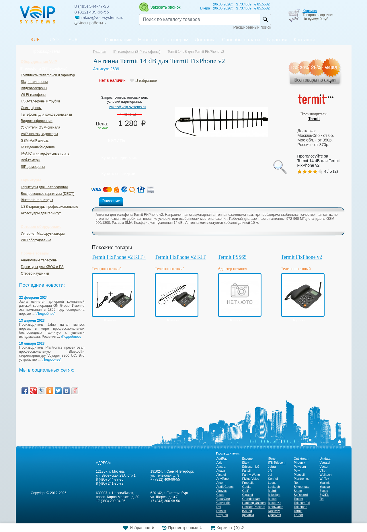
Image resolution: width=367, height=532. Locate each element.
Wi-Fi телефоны (33, 95)
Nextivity (274, 510)
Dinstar (221, 510)
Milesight (274, 494)
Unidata (325, 458)
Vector (324, 466)
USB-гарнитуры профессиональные (49, 207)
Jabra (272, 466)
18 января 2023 (32, 343)
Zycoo (324, 490)
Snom (298, 490)
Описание (111, 201)
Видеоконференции (37, 121)
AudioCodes (225, 486)
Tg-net (298, 515)
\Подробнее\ (45, 314)
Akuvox (221, 490)
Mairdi (272, 490)
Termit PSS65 (232, 257)
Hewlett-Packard (254, 506)
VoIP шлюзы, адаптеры (39, 134)
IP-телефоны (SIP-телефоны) (43, 69)
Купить (116, 140)
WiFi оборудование (36, 240)
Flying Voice (250, 478)
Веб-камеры (30, 160)
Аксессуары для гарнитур (41, 213)
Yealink (325, 482)
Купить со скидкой (118, 173)
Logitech (274, 486)
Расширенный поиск (252, 27)
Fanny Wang (251, 474)
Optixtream (301, 458)
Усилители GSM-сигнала (40, 127)
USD (54, 39)
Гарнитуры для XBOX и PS (42, 267)
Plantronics (301, 478)
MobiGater (275, 506)
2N (322, 498)
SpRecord (301, 494)
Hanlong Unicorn (254, 502)
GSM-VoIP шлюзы (35, 141)
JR (270, 470)
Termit (314, 119)
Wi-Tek (324, 478)
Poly (297, 470)
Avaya (220, 470)
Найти (265, 19)
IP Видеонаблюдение (38, 147)
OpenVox (274, 515)
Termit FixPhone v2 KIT (180, 257)
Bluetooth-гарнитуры (37, 200)
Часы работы (90, 23)
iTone (272, 458)
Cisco (220, 494)
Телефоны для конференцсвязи (46, 114)
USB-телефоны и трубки (40, 101)
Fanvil (246, 470)
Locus (272, 482)
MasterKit (274, 502)
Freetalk (248, 482)
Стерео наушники (35, 273)
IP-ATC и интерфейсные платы (45, 154)
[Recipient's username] (199, 19)
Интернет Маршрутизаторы (43, 234)
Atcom (220, 482)
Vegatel (325, 462)
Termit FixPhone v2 (301, 257)
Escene (247, 458)
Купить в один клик (119, 157)
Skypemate (302, 486)
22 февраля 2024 (33, 298)
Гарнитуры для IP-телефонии (44, 187)
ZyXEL (324, 494)
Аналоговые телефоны (39, 260)
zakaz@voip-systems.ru (127, 107)
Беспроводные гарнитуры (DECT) (48, 194)
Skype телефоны (34, 82)
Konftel (273, 478)
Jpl (270, 474)
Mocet (272, 498)
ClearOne (223, 498)
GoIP (245, 490)
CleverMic (223, 502)
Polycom (300, 466)
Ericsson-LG (251, 466)
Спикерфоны (31, 108)
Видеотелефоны (34, 88)
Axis (219, 462)
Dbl (218, 506)
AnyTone (222, 478)
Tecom (298, 498)
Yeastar (325, 486)
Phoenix (299, 462)
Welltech (326, 474)
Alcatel (221, 474)
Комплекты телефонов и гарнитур (48, 75)
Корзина (309, 11)
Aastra (221, 466)
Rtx (296, 482)
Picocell (299, 474)
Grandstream (251, 498)
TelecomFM (302, 502)
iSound (247, 510)
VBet (323, 470)
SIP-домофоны (33, 167)
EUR (73, 39)
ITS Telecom (277, 462)
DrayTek (222, 515)
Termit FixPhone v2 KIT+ (119, 257)
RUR (35, 39)
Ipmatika (248, 515)
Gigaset (247, 494)
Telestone (300, 506)
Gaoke (246, 486)
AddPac (222, 458)
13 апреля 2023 (32, 321)
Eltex (245, 462)
